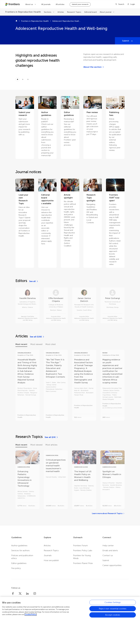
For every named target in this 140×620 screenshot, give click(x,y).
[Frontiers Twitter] (20, 593)
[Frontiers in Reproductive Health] (23, 12)
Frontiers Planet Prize (83, 563)
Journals (48, 555)
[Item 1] (23, 79)
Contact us (107, 555)
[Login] (131, 4)
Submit (126, 40)
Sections (48, 12)
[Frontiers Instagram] (34, 593)
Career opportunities (112, 565)
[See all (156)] (37, 336)
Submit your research (80, 4)
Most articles (51, 444)
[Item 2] (28, 79)
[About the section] (93, 67)
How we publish (51, 560)
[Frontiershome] (12, 4)
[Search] (119, 4)
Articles (61, 12)
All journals (46, 4)
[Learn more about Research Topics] (108, 513)
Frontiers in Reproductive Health (35, 21)
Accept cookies (112, 616)
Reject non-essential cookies (112, 610)
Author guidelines (19, 545)
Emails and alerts (110, 550)
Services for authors (20, 550)
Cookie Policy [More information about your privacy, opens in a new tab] (30, 616)
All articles (60, 4)
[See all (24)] (51, 437)
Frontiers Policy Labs (82, 550)
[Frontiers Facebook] (12, 593)
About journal (106, 12)
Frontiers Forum (80, 545)
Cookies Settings (113, 604)
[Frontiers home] (16, 21)
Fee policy (16, 568)
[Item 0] (17, 79)
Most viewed (36, 344)
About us (29, 4)
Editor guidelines (18, 563)
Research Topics (74, 12)
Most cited (50, 344)
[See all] (33, 281)
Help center (108, 545)
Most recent (21, 344)
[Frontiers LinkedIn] (27, 593)
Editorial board (90, 12)
